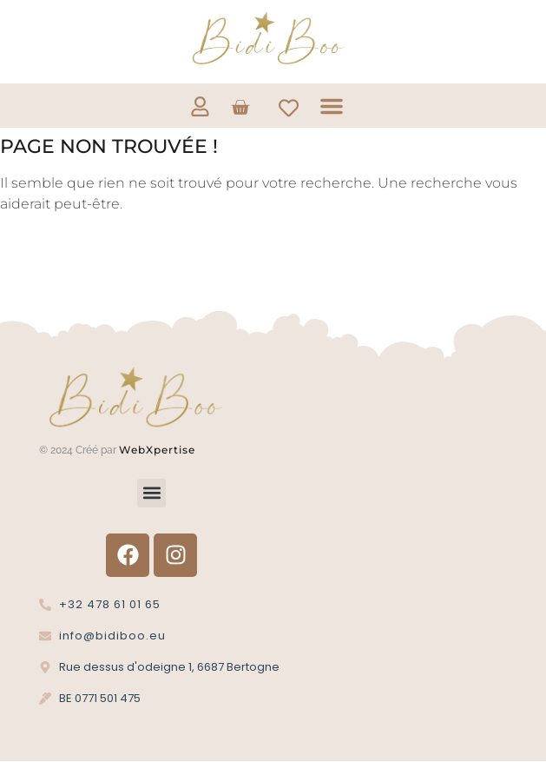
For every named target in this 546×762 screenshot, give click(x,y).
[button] (331, 106)
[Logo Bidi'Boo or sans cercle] (266, 39)
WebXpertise (159, 449)
